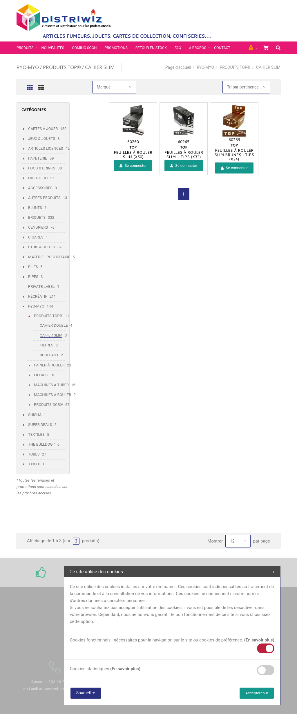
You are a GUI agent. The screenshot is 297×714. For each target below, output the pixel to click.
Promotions (115, 48)
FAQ (178, 48)
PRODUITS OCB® (48, 404)
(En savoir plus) (259, 640)
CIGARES (35, 237)
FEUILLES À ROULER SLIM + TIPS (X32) (183, 154)
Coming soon (84, 48)
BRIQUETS (37, 217)
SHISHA (34, 415)
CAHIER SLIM (51, 335)
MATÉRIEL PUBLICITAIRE (49, 257)
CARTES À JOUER (43, 128)
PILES (33, 267)
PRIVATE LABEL (41, 286)
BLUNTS (35, 207)
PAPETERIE (37, 158)
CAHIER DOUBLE (54, 325)
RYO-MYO (205, 67)
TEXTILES (36, 434)
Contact (222, 48)
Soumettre (85, 692)
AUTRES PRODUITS (44, 198)
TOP (133, 147)
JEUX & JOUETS (41, 138)
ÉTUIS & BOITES (41, 247)
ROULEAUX (49, 355)
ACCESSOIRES (40, 188)
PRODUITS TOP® (235, 67)
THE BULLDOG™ (41, 444)
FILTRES (46, 345)
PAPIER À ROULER (49, 365)
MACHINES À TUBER (51, 385)
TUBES (33, 454)
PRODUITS (25, 48)
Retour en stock (151, 48)
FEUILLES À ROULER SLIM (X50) (133, 154)
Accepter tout (256, 693)
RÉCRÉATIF (37, 296)
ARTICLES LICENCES (45, 148)
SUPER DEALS (40, 424)
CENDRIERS (38, 227)
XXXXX (34, 464)
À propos (197, 48)
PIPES (33, 276)
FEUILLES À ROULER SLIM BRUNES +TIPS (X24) (234, 155)
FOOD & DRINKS (41, 168)
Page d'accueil (178, 67)
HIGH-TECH (38, 178)
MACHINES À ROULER (52, 395)
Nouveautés (52, 48)
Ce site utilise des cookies (172, 571)
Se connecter (132, 165)
